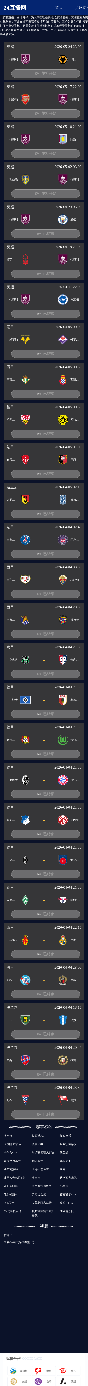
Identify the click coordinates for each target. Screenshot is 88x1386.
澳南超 (8, 1135)
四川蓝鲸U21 (12, 1186)
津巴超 (36, 1177)
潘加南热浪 (11, 1169)
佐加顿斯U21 (12, 1194)
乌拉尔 (64, 1186)
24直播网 (15, 8)
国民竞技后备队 (42, 1186)
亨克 (62, 1169)
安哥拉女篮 (39, 1194)
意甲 (10, 327)
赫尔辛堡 (37, 1161)
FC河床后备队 (12, 1144)
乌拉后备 (65, 1161)
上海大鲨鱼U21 (41, 1169)
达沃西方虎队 (68, 1177)
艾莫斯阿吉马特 (42, 1202)
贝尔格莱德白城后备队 (43, 1213)
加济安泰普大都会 (43, 1152)
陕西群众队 (67, 1211)
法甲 (10, 447)
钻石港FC (38, 1135)
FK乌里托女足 (12, 1211)
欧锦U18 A (66, 1202)
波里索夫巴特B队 (14, 1177)
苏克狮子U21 (68, 1194)
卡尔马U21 (10, 1152)
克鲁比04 (37, 1144)
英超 (10, 47)
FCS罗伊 (9, 1202)
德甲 (10, 407)
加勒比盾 (65, 1135)
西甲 (10, 367)
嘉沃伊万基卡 (12, 1161)
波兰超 (12, 487)
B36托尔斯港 (68, 1144)
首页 (59, 8)
